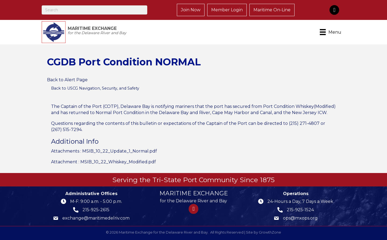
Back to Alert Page (67, 79)
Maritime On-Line (272, 9)
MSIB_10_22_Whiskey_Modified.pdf (118, 161)
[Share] (57, 97)
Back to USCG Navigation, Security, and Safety (95, 88)
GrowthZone (270, 232)
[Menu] (331, 32)
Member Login (227, 9)
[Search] (94, 10)
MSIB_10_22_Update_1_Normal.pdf (119, 151)
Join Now (190, 9)
